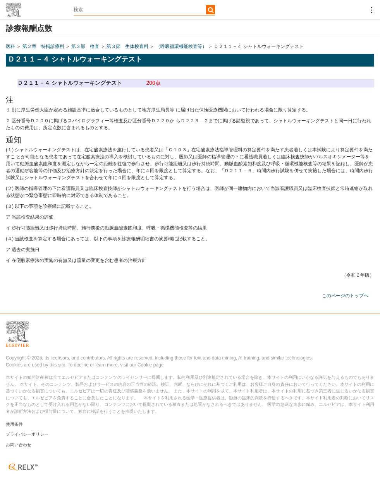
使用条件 (14, 424)
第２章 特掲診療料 (43, 46)
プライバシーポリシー (27, 434)
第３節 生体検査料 (127, 46)
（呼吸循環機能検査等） (181, 46)
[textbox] (144, 9)
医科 (10, 46)
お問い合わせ (18, 444)
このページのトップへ (345, 295)
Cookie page (150, 365)
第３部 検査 (85, 46)
